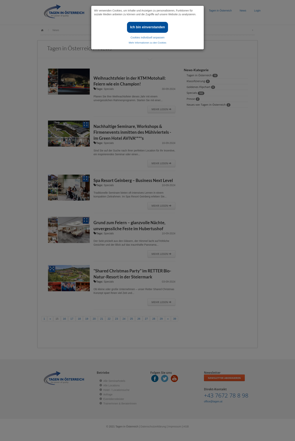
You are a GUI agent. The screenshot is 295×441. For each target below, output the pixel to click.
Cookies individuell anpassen (148, 37)
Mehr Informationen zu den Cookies (147, 42)
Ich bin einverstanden (147, 27)
